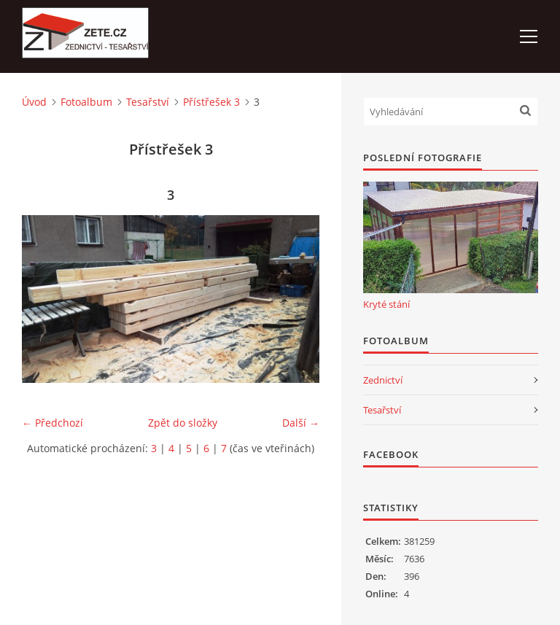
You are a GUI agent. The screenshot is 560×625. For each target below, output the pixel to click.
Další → (300, 423)
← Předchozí (52, 423)
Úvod (34, 102)
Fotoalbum (86, 102)
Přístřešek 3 (211, 102)
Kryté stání (386, 304)
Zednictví (382, 380)
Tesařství (147, 102)
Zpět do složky (182, 423)
